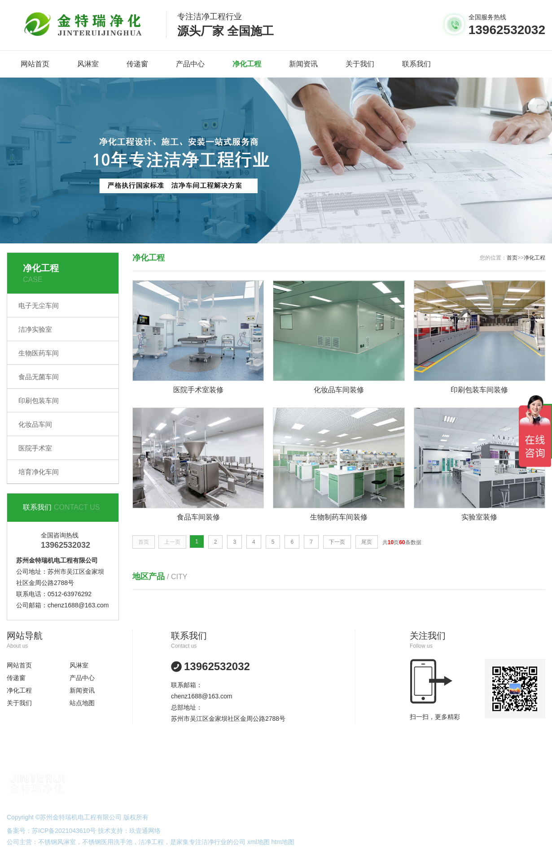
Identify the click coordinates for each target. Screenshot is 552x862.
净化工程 (246, 64)
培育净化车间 (38, 472)
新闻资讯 (303, 64)
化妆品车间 (35, 424)
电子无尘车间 (38, 305)
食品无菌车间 (38, 377)
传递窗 (137, 64)
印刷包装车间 (38, 400)
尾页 (366, 542)
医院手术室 (35, 448)
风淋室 (88, 64)
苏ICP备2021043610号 (64, 830)
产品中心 (190, 64)
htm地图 (283, 841)
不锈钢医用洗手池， (110, 841)
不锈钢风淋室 (57, 841)
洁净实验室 (35, 329)
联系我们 (416, 64)
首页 (512, 258)
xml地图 (258, 841)
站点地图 (82, 702)
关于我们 (360, 64)
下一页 (337, 542)
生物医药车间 (38, 353)
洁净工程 (151, 841)
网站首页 (35, 64)
